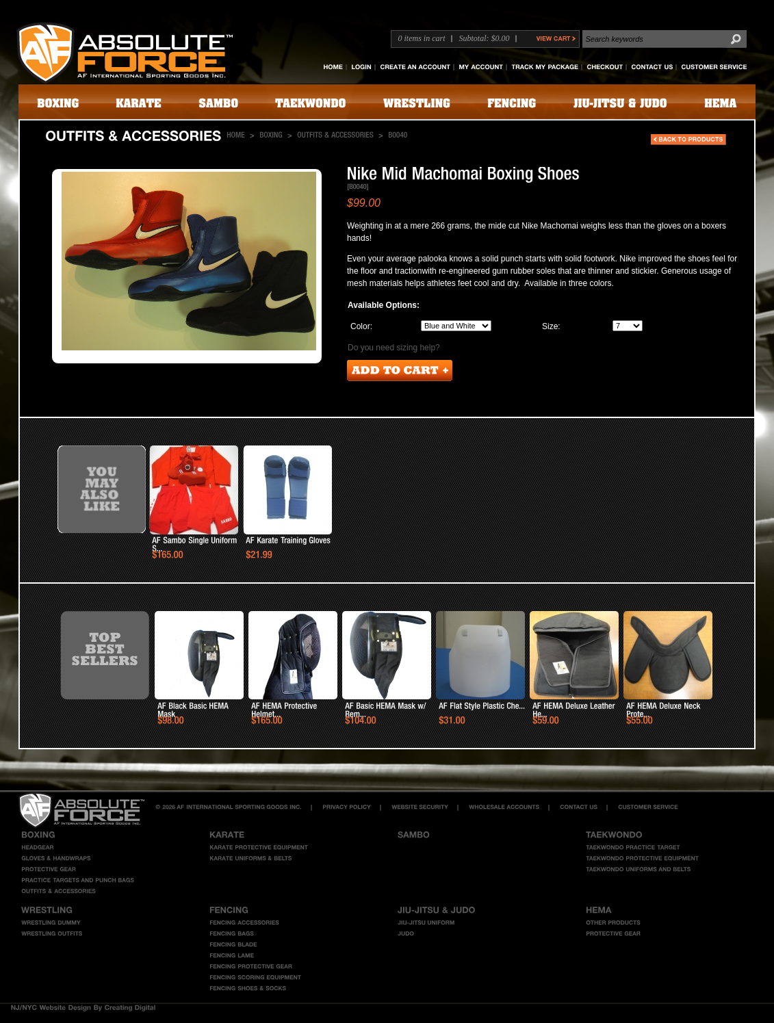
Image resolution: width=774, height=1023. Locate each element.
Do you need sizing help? (394, 347)
